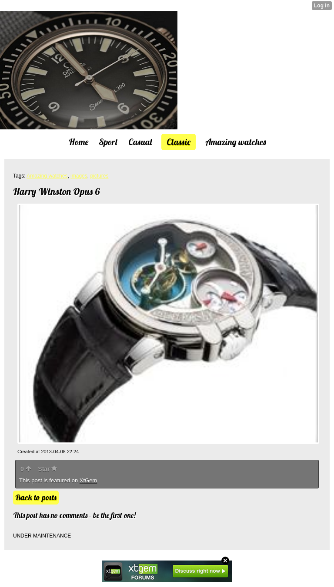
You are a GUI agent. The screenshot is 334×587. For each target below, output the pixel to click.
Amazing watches (47, 176)
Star (47, 468)
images (78, 176)
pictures (99, 176)
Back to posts (36, 497)
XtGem (88, 480)
